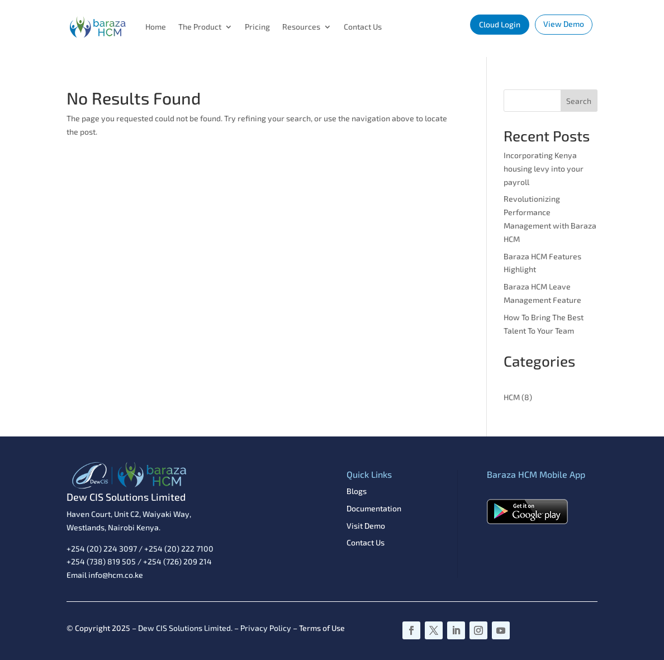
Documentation (374, 508)
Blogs (357, 491)
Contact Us (363, 26)
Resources (301, 26)
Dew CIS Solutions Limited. (185, 628)
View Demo (563, 24)
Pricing (257, 26)
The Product (199, 26)
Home (155, 26)
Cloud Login (499, 24)
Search (578, 101)
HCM (512, 397)
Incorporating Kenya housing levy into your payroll (544, 168)
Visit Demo (366, 525)
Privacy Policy (265, 628)
